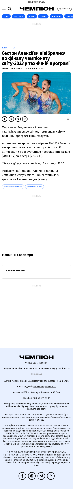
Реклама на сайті (13, 369)
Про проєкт (30, 369)
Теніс (43, 16)
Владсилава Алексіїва (13, 187)
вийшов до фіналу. (34, 179)
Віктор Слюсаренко (13, 69)
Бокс (31, 16)
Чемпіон (5, 48)
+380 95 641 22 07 (41, 398)
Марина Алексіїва (34, 187)
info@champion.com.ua (45, 386)
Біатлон (56, 16)
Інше (13, 48)
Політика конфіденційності (54, 369)
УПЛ (6, 16)
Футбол (18, 16)
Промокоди (36, 374)
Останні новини (15, 270)
